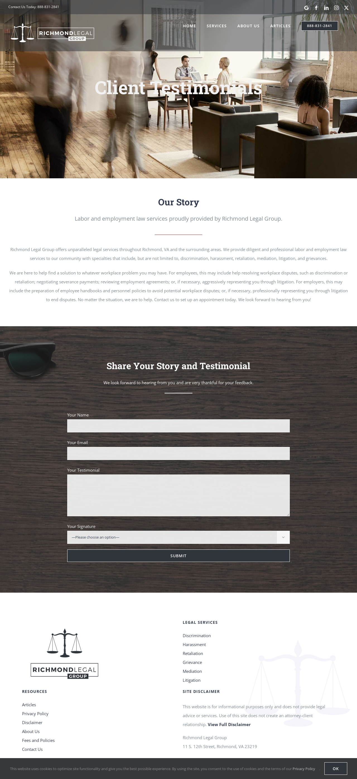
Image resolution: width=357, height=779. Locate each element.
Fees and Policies (38, 711)
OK (336, 768)
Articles (29, 675)
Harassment (194, 615)
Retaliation (193, 624)
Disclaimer (32, 693)
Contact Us (32, 720)
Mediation (192, 642)
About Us (31, 702)
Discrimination (197, 606)
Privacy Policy (35, 684)
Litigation (192, 651)
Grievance (192, 633)
